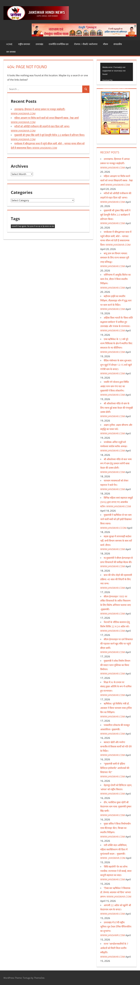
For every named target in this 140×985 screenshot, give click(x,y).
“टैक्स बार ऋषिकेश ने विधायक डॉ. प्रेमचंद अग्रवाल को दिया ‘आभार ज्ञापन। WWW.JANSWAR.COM (115, 892)
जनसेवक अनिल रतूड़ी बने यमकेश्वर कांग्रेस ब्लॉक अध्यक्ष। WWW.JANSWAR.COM (113, 446)
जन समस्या (11, 51)
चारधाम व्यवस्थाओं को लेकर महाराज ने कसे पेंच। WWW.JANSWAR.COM (114, 485)
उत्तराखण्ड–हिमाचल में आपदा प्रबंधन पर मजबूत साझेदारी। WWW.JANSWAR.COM (115, 163)
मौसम (105, 44)
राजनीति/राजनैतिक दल (58, 44)
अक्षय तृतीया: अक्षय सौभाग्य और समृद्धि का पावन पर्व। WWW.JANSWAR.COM (116, 429)
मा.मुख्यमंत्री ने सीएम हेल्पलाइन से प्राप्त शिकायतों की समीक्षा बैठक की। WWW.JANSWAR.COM (116, 562)
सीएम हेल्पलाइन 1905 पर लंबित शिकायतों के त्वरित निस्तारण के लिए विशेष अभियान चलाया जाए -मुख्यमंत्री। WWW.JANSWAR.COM (115, 605)
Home (9, 44)
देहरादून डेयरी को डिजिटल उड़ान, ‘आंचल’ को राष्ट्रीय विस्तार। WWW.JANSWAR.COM (116, 789)
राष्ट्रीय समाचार (24, 44)
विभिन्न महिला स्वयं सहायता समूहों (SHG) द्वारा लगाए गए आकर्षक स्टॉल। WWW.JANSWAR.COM (116, 502)
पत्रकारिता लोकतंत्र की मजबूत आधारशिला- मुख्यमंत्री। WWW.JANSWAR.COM (115, 729)
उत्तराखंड (39, 44)
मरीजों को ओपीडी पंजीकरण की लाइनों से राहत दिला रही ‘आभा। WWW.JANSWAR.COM (115, 198)
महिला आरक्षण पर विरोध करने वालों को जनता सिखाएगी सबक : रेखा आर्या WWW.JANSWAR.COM (116, 180)
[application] (116, 72)
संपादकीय (117, 44)
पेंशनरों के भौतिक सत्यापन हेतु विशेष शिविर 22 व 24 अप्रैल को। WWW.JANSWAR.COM (115, 626)
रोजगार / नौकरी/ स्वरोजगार (86, 44)
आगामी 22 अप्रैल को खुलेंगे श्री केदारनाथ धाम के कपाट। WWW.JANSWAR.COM (115, 910)
